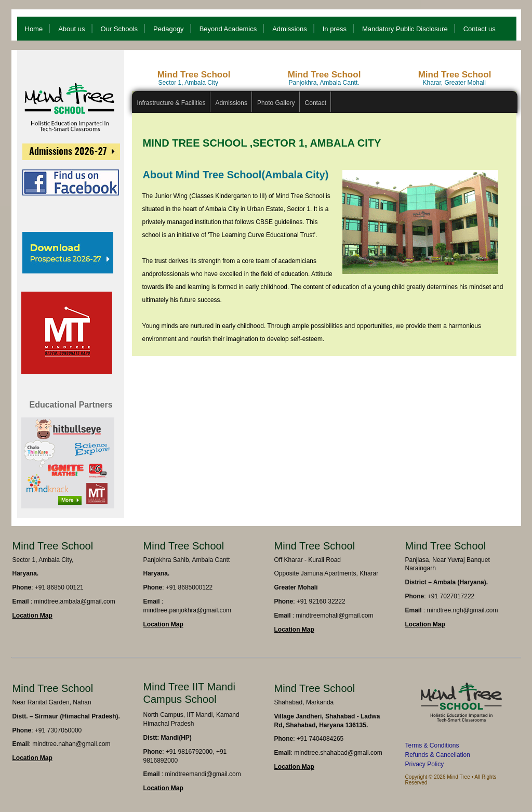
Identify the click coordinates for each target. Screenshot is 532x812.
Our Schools (119, 29)
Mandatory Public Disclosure (405, 29)
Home (34, 29)
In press (335, 29)
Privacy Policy (424, 764)
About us (71, 29)
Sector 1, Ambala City (188, 82)
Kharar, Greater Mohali (454, 82)
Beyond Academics (228, 29)
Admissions (289, 29)
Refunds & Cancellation (437, 754)
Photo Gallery (276, 103)
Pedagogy (168, 29)
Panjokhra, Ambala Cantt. (324, 82)
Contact (315, 103)
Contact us (479, 29)
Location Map (32, 615)
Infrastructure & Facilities (171, 103)
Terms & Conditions (432, 745)
